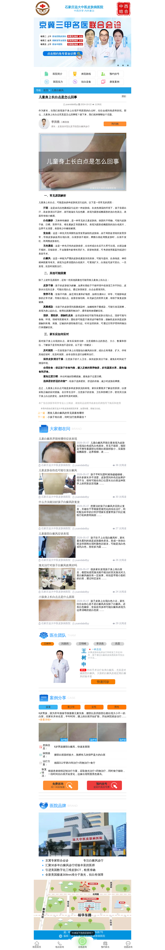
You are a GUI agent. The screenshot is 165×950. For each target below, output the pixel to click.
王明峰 (82, 643)
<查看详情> (45, 719)
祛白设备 (86, 81)
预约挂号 (114, 74)
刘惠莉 (65, 643)
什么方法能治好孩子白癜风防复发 (59, 502)
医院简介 (57, 74)
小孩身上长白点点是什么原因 (56, 596)
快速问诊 (103, 681)
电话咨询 (59, 944)
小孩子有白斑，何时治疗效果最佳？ (66, 417)
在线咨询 (82, 942)
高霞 (117, 643)
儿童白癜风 (57, 90)
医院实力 (58, 81)
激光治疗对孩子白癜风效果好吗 (58, 565)
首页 (45, 90)
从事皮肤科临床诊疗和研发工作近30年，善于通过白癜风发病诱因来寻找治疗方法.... (106, 655)
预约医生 (105, 944)
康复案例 (114, 81)
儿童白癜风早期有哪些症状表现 (58, 438)
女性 (93, 707)
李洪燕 (100, 643)
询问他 (115, 123)
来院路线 (86, 74)
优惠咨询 (128, 944)
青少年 (71, 707)
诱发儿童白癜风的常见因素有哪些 (65, 413)
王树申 (47, 643)
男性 (116, 707)
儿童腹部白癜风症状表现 (54, 533)
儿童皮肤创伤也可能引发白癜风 (58, 470)
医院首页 (37, 944)
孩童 (48, 707)
